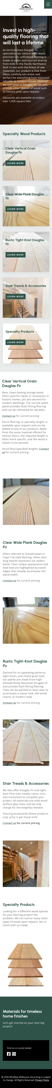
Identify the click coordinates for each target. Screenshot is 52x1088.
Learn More (15, 254)
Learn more (15, 163)
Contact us (8, 416)
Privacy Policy (42, 1080)
